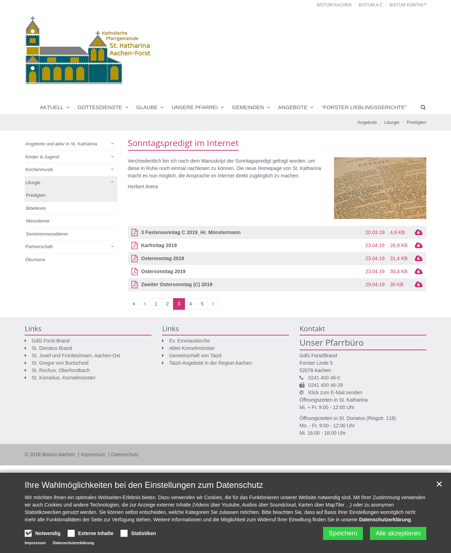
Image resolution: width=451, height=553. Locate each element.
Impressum (93, 454)
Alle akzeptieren (398, 533)
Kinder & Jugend (42, 156)
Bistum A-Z (370, 4)
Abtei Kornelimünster (192, 348)
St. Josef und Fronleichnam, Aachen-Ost (76, 355)
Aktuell (51, 107)
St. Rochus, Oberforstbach (61, 370)
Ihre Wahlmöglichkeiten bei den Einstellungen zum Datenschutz (144, 485)
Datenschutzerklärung (385, 519)
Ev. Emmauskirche (189, 341)
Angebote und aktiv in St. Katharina (61, 143)
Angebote (292, 107)
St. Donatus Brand (52, 348)
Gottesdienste (100, 107)
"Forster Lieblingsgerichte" (364, 107)
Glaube (147, 107)
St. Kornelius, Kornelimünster (63, 378)
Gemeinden (248, 107)
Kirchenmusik (39, 169)
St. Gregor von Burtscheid (60, 363)
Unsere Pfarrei (195, 107)
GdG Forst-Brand (50, 341)
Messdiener (38, 221)
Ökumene (35, 259)
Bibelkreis (36, 208)
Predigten (416, 122)
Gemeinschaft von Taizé (195, 355)
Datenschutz (124, 454)
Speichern (343, 533)
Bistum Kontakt (408, 4)
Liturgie (392, 122)
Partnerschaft (38, 246)
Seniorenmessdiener (47, 234)
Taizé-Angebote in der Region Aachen (210, 363)
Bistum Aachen (334, 4)
